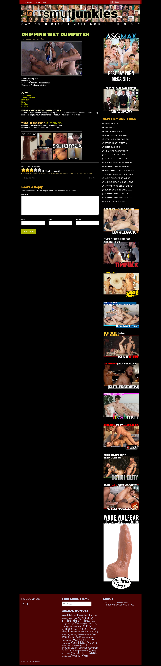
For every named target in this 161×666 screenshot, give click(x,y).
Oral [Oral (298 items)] (71, 645)
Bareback (34, 173)
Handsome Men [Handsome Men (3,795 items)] (86, 640)
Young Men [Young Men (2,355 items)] (79, 655)
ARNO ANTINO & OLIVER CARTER (119, 186)
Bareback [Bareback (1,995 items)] (84, 615)
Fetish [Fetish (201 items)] (82, 634)
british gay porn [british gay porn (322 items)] (85, 624)
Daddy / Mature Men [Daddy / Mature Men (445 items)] (84, 631)
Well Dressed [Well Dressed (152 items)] (66, 656)
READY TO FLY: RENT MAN (116, 135)
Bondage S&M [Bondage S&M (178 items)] (73, 624)
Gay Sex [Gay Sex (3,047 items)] (75, 637)
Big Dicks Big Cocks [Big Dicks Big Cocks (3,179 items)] (77, 619)
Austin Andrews (27, 173)
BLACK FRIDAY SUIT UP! (115, 202)
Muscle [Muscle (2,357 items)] (92, 642)
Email (51, 219)
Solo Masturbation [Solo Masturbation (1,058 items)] (75, 646)
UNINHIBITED (110, 127)
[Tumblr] (27, 604)
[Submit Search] (112, 2)
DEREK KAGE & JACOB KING (117, 159)
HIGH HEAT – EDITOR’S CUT (116, 131)
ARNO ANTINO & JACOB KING (117, 167)
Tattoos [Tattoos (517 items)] (92, 650)
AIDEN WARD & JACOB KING (117, 151)
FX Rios (53, 173)
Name (23, 219)
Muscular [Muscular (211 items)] (65, 645)
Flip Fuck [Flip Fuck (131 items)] (88, 634)
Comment (25, 194)
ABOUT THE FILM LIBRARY (116, 603)
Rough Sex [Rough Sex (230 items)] (78, 645)
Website (78, 219)
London (71, 173)
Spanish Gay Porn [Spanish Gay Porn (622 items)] (88, 647)
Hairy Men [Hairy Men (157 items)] (85, 637)
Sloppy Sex (83, 173)
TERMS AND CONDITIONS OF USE (119, 605)
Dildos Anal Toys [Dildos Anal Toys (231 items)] (73, 634)
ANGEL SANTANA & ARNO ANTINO (119, 182)
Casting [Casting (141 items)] (94, 624)
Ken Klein (65, 173)
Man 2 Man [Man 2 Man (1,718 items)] (78, 642)
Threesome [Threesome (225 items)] (66, 653)
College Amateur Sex (44, 173)
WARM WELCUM (111, 124)
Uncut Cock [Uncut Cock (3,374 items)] (87, 653)
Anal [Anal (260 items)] (64, 616)
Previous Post (29, 178)
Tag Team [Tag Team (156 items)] (80, 650)
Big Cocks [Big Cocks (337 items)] (72, 618)
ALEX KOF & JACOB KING (115, 155)
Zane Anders (90, 173)
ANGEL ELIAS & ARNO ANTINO (117, 178)
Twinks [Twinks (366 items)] (74, 653)
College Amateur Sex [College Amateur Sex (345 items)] (71, 626)
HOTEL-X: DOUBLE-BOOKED (117, 139)
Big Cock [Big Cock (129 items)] (64, 618)
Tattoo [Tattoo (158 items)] (86, 650)
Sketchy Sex (35, 39)
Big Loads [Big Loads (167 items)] (91, 621)
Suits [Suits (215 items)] (75, 650)
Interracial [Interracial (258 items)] (66, 643)
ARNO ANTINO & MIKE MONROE (118, 198)
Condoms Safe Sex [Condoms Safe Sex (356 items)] (79, 629)
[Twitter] (23, 604)
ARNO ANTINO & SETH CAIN (116, 194)
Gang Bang (59, 173)
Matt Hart (76, 173)
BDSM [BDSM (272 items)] (94, 616)
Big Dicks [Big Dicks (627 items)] (82, 618)
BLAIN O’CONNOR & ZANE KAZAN (119, 190)
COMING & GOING (112, 147)
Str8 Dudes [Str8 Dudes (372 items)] (67, 650)
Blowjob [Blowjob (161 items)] (64, 624)
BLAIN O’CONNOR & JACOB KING (119, 163)
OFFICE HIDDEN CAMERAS (116, 143)
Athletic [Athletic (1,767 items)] (71, 615)
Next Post (92, 178)
